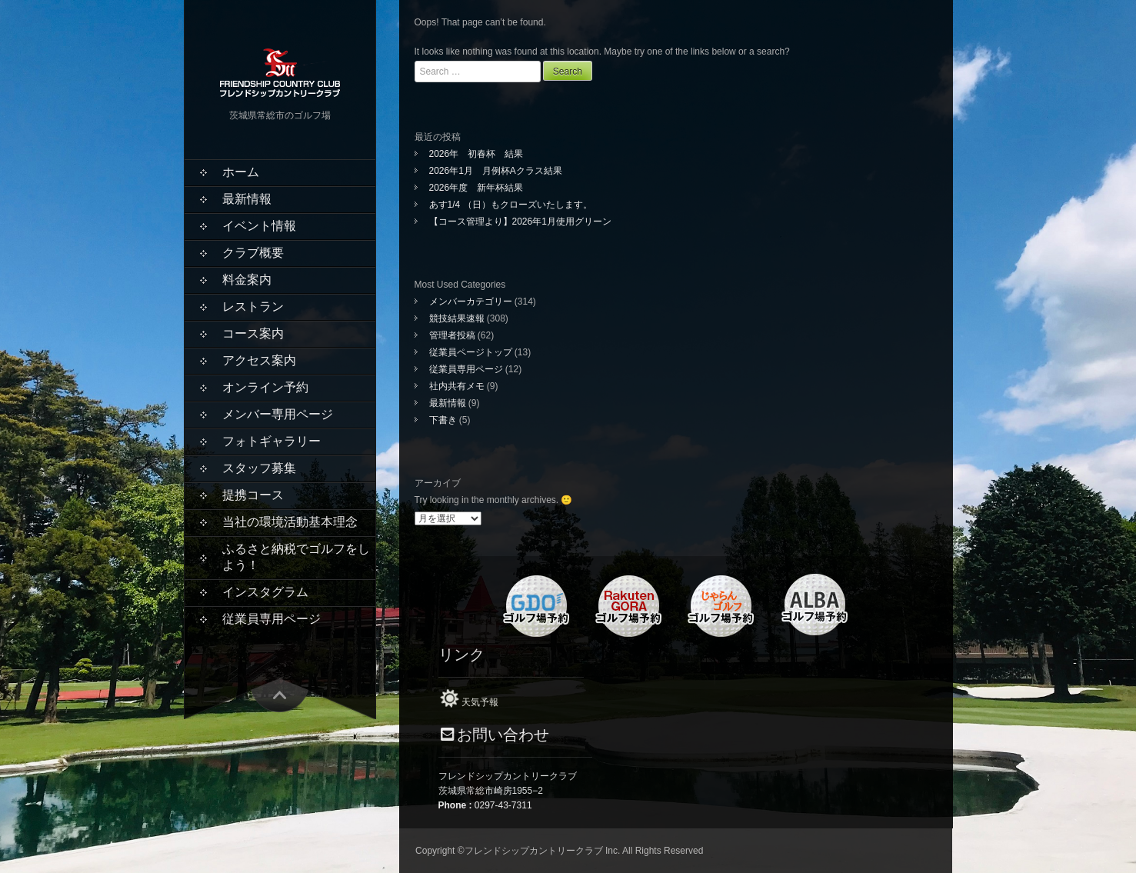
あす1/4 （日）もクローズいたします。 (510, 204)
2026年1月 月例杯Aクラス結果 (495, 170)
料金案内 (247, 279)
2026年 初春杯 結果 (476, 153)
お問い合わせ (503, 735)
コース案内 (253, 333)
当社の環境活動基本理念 (290, 522)
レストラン (253, 306)
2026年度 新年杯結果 (476, 187)
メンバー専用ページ (277, 414)
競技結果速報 (457, 318)
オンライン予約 (265, 387)
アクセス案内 (259, 360)
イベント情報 (259, 225)
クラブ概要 (253, 252)
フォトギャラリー (271, 441)
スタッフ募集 (259, 468)
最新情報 (247, 199)
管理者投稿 (452, 335)
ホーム (240, 172)
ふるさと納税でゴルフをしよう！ (296, 556)
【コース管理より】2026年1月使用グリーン (520, 221)
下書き (443, 420)
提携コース (253, 495)
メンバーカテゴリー (470, 301)
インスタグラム (265, 592)
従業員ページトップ (470, 352)
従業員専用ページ (271, 618)
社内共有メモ (457, 386)
